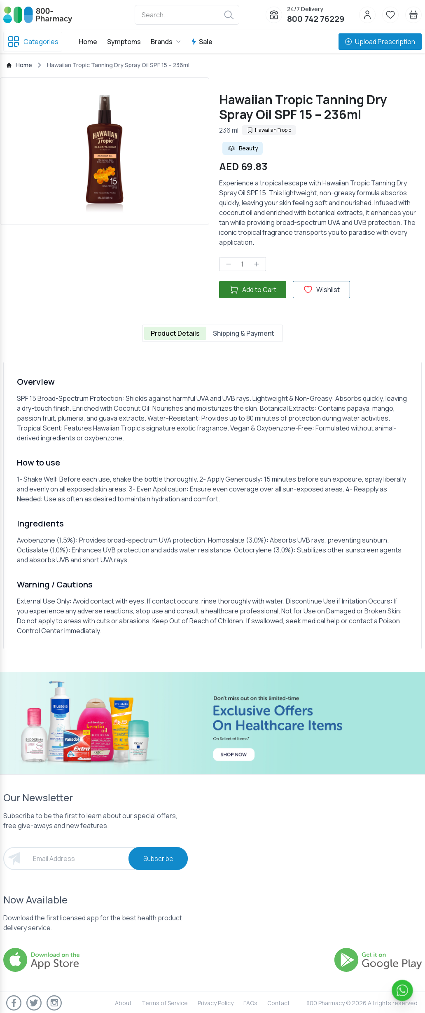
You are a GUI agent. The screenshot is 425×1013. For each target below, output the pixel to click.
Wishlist (321, 290)
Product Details (175, 333)
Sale (201, 41)
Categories (32, 41)
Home (88, 41)
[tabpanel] (212, 505)
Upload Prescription (380, 41)
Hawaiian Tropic (269, 129)
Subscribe (158, 858)
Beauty (242, 148)
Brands (166, 41)
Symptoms (124, 41)
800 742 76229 (315, 18)
